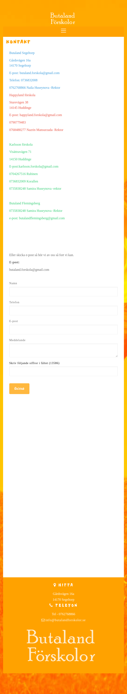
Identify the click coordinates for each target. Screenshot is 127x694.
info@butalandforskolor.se (65, 620)
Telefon (14, 302)
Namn (13, 283)
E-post (13, 321)
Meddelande (17, 340)
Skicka (19, 389)
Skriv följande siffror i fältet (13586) (34, 363)
